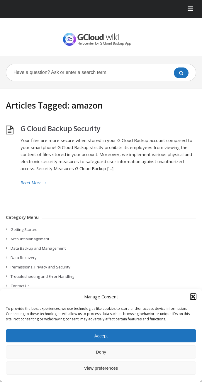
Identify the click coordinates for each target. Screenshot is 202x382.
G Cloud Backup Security (60, 128)
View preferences (101, 368)
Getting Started (24, 229)
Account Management (30, 238)
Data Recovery (24, 257)
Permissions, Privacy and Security (40, 267)
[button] (193, 297)
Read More (34, 182)
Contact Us (20, 285)
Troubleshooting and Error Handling (42, 276)
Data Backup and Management (38, 248)
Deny (101, 351)
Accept (101, 335)
